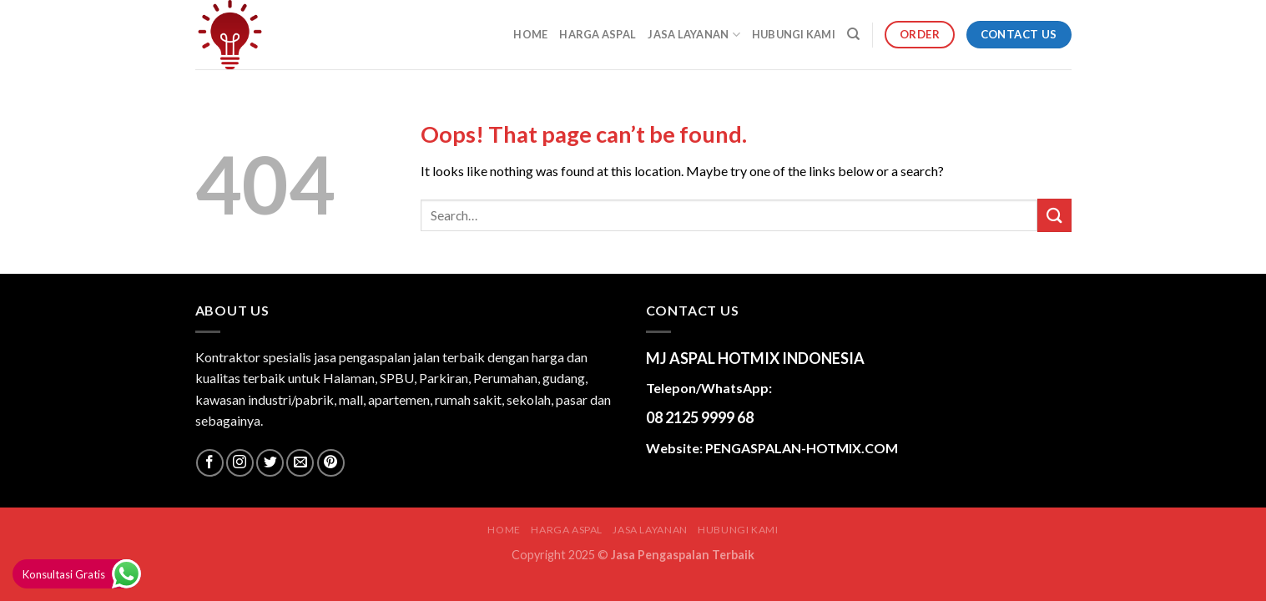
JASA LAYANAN (694, 35)
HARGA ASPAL (597, 34)
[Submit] (1054, 215)
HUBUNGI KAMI (793, 34)
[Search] (853, 34)
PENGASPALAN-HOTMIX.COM (801, 448)
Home (530, 34)
